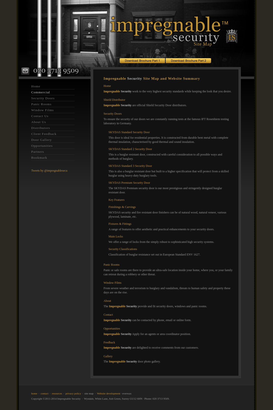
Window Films (42, 110)
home (34, 393)
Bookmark (39, 157)
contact (45, 393)
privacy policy (73, 393)
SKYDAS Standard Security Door (129, 132)
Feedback (109, 342)
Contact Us (40, 116)
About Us (38, 122)
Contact (108, 314)
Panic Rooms (41, 104)
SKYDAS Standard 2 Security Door (130, 149)
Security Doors (43, 98)
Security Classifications (123, 249)
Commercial (40, 92)
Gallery (108, 356)
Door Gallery (41, 140)
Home (35, 86)
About (107, 301)
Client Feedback (43, 134)
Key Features (116, 200)
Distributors (40, 128)
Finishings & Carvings (122, 207)
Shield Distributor (114, 100)
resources (57, 393)
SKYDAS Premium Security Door (129, 182)
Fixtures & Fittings (120, 224)
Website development (108, 393)
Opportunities (42, 146)
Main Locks (116, 236)
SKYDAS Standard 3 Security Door (130, 166)
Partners (37, 152)
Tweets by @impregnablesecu (49, 170)
